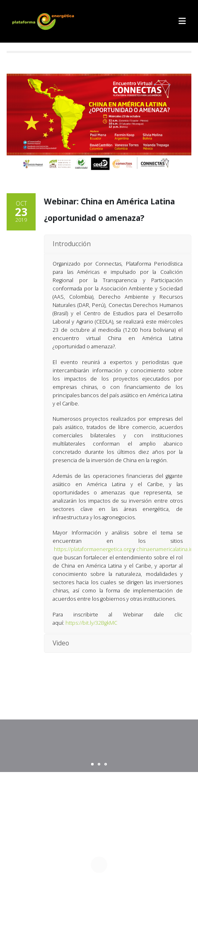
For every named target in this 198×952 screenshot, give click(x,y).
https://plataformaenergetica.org (92, 549)
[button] (182, 21)
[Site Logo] (44, 21)
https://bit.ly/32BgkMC (91, 622)
